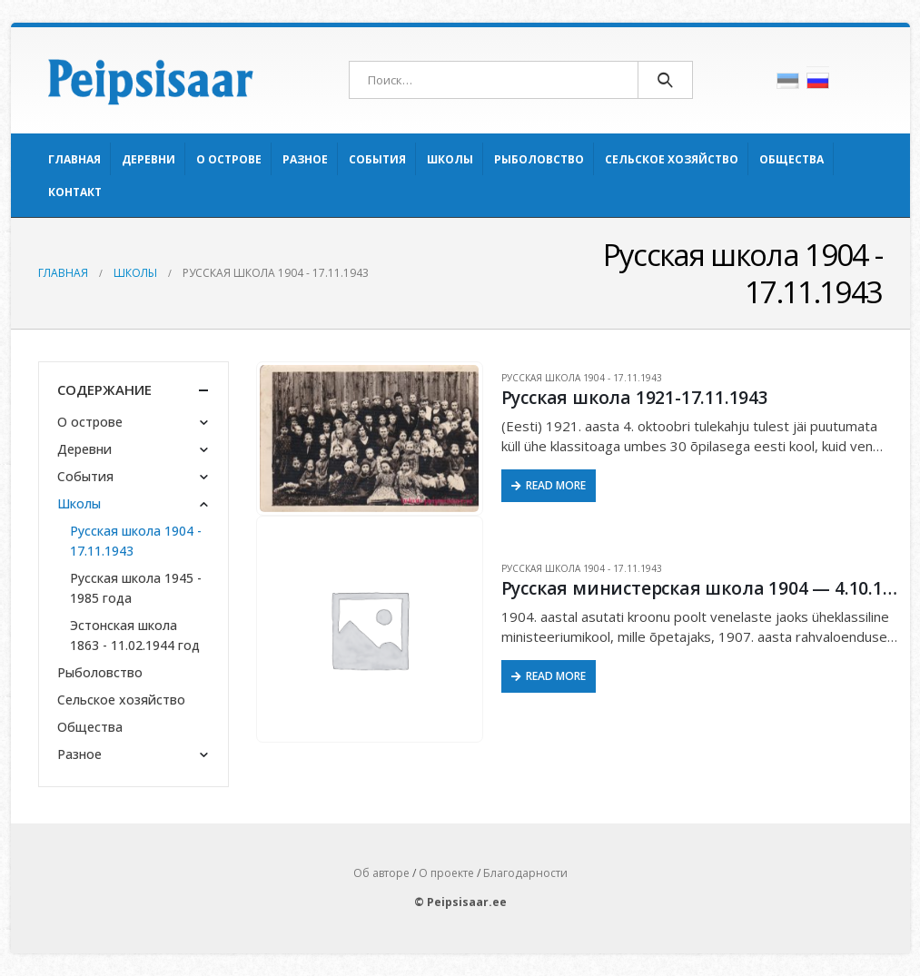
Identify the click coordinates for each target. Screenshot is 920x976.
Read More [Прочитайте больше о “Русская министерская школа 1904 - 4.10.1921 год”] (556, 676)
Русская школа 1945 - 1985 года (136, 587)
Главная (74, 159)
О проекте (446, 873)
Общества (791, 159)
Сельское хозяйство (671, 159)
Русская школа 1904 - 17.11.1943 (581, 377)
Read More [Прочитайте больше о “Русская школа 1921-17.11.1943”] (556, 485)
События (377, 159)
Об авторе (381, 873)
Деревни (148, 159)
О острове (229, 159)
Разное (305, 159)
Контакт (75, 192)
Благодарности (525, 873)
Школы (450, 159)
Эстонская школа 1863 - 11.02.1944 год (135, 635)
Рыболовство (539, 159)
